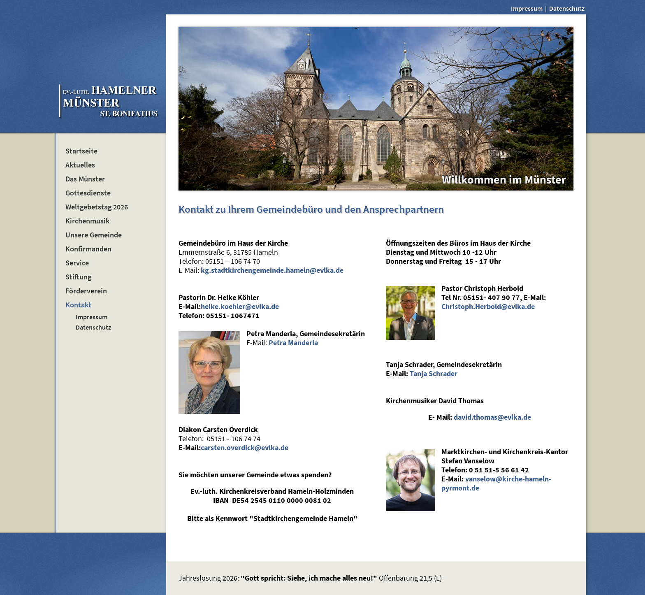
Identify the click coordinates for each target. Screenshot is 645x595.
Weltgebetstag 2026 (96, 207)
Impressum (527, 8)
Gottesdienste (88, 193)
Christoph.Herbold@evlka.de (488, 306)
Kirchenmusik (87, 220)
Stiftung (78, 276)
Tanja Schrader (433, 373)
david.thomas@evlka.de (492, 417)
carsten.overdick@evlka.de (244, 447)
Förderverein (86, 290)
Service (77, 262)
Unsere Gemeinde (93, 234)
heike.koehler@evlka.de (240, 306)
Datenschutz (567, 8)
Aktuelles (80, 165)
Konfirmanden (88, 248)
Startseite (81, 151)
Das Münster (85, 179)
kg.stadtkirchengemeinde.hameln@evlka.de (272, 270)
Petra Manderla (293, 342)
